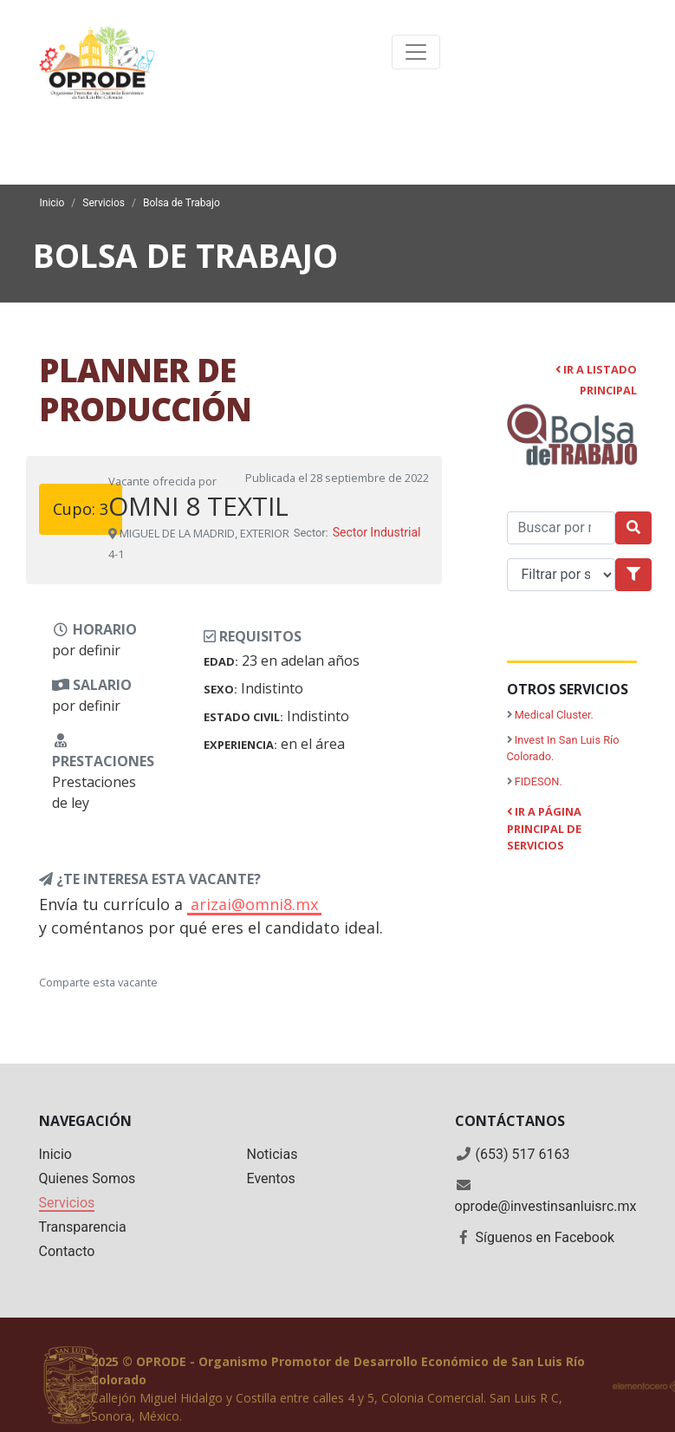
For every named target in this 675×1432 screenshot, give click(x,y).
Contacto (67, 1251)
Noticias (272, 1154)
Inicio (52, 203)
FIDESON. (538, 781)
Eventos (271, 1178)
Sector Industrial (377, 532)
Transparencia (83, 1227)
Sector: (311, 532)
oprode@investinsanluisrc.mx (546, 1206)
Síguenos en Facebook (544, 1237)
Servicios (103, 203)
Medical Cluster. (554, 714)
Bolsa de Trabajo (181, 203)
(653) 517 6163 (522, 1154)
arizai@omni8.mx (254, 904)
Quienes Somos (87, 1178)
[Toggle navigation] (416, 52)
